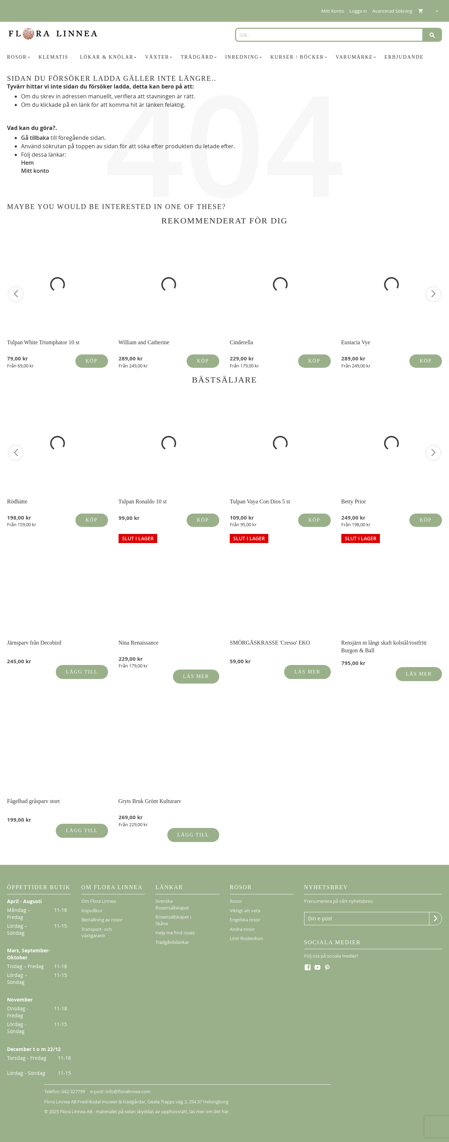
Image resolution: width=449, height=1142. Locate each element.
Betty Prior (353, 501)
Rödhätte (17, 501)
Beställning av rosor (101, 919)
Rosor (236, 901)
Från (20, 366)
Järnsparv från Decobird (34, 643)
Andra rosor (242, 929)
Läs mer (196, 676)
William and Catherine (144, 342)
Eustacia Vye (355, 342)
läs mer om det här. (209, 1111)
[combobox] (336, 35)
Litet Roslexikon (246, 938)
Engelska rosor (245, 919)
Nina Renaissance (139, 643)
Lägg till (82, 671)
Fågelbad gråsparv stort (33, 801)
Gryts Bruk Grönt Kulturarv (150, 801)
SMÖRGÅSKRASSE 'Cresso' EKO (270, 643)
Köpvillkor (91, 910)
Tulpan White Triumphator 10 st (43, 342)
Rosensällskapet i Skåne (173, 920)
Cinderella (241, 342)
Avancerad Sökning (392, 11)
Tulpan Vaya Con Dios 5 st (260, 501)
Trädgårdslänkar (172, 942)
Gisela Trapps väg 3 (167, 1101)
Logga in (358, 11)
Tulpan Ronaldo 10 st (143, 501)
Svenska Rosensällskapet (172, 904)
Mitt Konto (332, 11)
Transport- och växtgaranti (96, 932)
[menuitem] (19, 57)
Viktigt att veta (245, 910)
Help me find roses (175, 932)
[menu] (224, 57)
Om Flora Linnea (98, 901)
